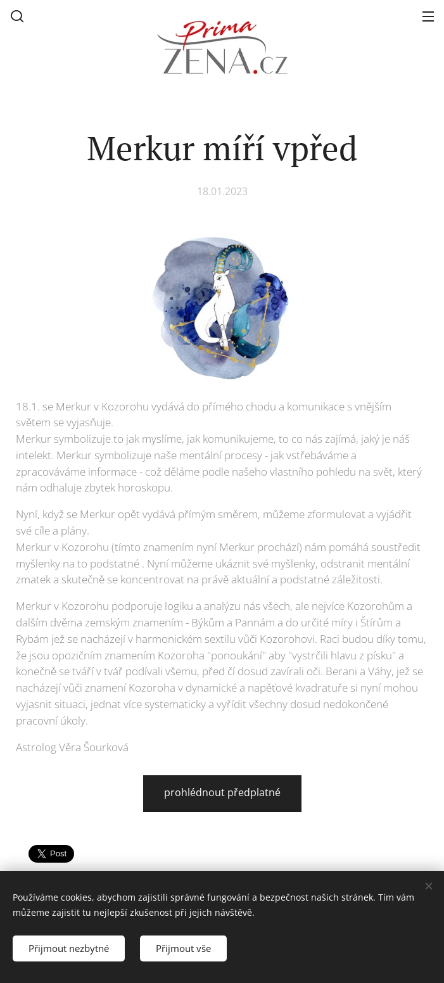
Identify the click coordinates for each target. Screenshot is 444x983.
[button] (17, 16)
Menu (428, 16)
